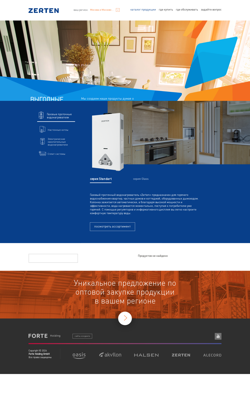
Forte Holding (44, 336)
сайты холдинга (82, 335)
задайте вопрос (211, 9)
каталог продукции (143, 9)
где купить (166, 9)
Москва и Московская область (105, 9)
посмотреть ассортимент (112, 226)
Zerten (44, 10)
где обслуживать (187, 9)
